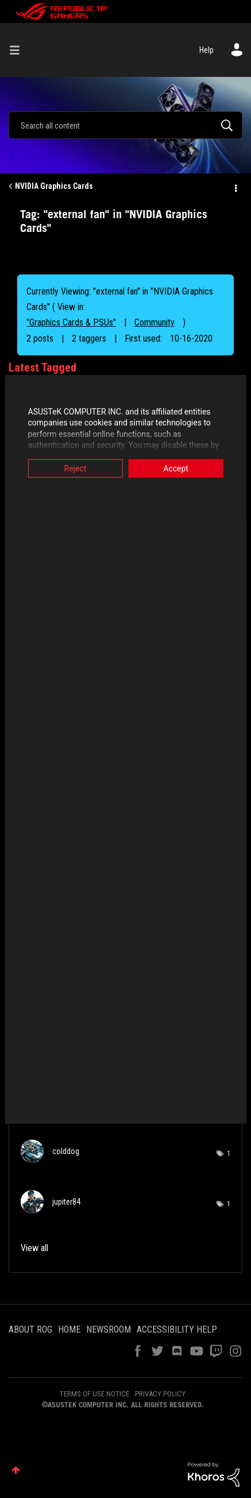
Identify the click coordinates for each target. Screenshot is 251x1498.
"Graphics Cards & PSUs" (71, 322)
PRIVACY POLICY (160, 1393)
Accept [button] (178, 468)
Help (206, 50)
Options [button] (234, 187)
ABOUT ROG (30, 1329)
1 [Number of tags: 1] (228, 1153)
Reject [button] (72, 468)
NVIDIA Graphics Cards (54, 186)
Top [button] (16, 1470)
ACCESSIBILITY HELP (177, 1329)
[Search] (125, 125)
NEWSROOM (108, 1329)
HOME (69, 1329)
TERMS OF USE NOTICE (94, 1393)
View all (34, 1247)
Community (154, 322)
